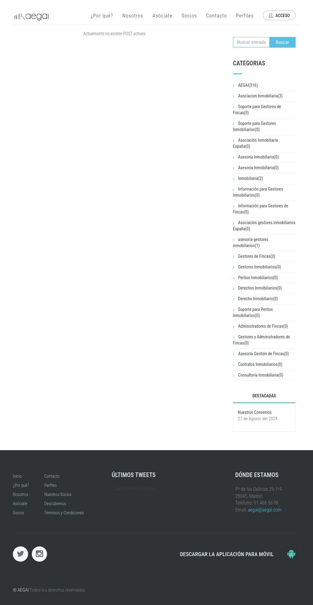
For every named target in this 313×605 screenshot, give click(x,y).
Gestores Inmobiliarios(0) (259, 266)
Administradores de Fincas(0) (263, 326)
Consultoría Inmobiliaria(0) (260, 375)
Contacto (216, 16)
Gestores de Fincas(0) (256, 256)
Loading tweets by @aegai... (135, 488)
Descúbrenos (55, 503)
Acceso (279, 15)
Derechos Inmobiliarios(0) (260, 288)
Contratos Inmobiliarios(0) (260, 364)
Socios (189, 16)
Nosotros (132, 16)
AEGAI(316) (248, 85)
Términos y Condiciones (64, 512)
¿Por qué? (102, 16)
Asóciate (162, 16)
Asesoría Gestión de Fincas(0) (263, 353)
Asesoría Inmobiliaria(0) (258, 157)
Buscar (282, 42)
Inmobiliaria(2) (250, 178)
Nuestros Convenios (255, 412)
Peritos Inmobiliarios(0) (258, 277)
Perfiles (245, 16)
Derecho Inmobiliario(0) (258, 298)
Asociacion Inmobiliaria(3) (260, 95)
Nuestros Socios (58, 494)
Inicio (17, 476)
